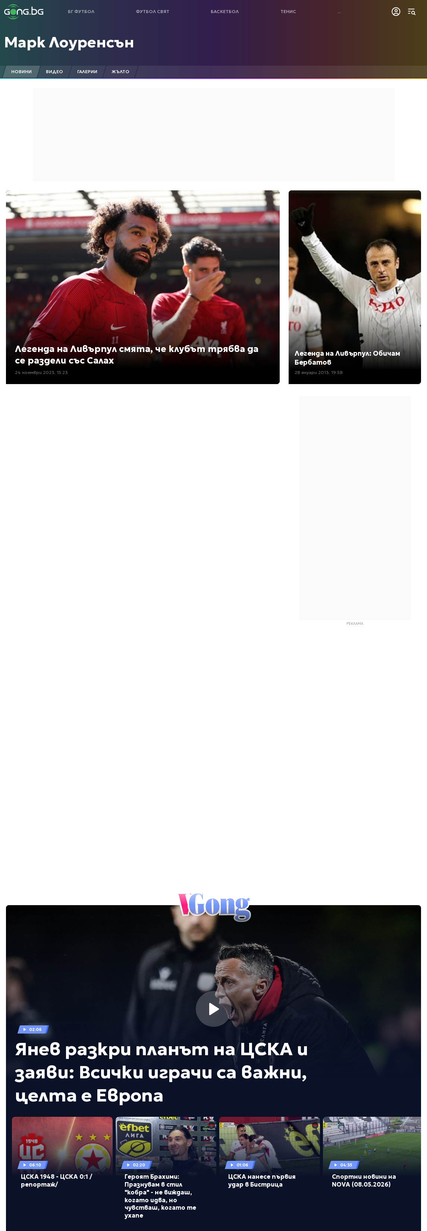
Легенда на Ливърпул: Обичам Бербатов (347, 357)
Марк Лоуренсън (69, 42)
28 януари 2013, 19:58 (319, 372)
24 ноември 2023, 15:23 (41, 372)
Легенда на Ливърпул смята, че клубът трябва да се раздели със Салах (136, 354)
